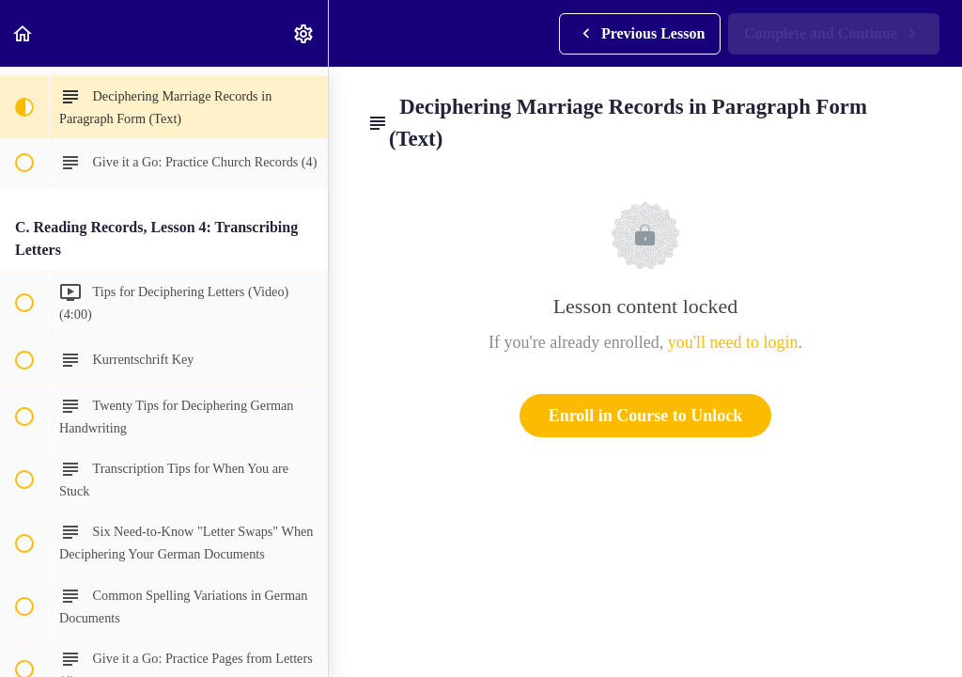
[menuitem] (304, 33)
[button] (23, 33)
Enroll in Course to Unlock (646, 415)
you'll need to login (733, 342)
